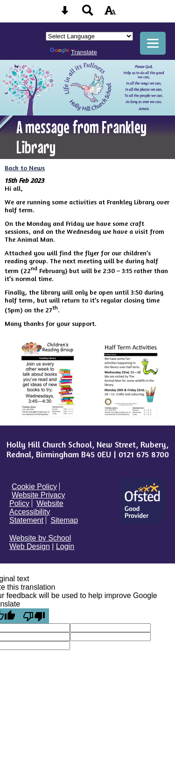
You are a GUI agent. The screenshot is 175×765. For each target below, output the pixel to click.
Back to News (25, 168)
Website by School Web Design (40, 542)
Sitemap (64, 520)
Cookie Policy (34, 487)
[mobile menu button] (153, 43)
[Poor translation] (34, 615)
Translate (73, 52)
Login (65, 546)
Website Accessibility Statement (36, 511)
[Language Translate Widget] (89, 36)
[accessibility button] (110, 13)
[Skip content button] (65, 13)
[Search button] (87, 13)
